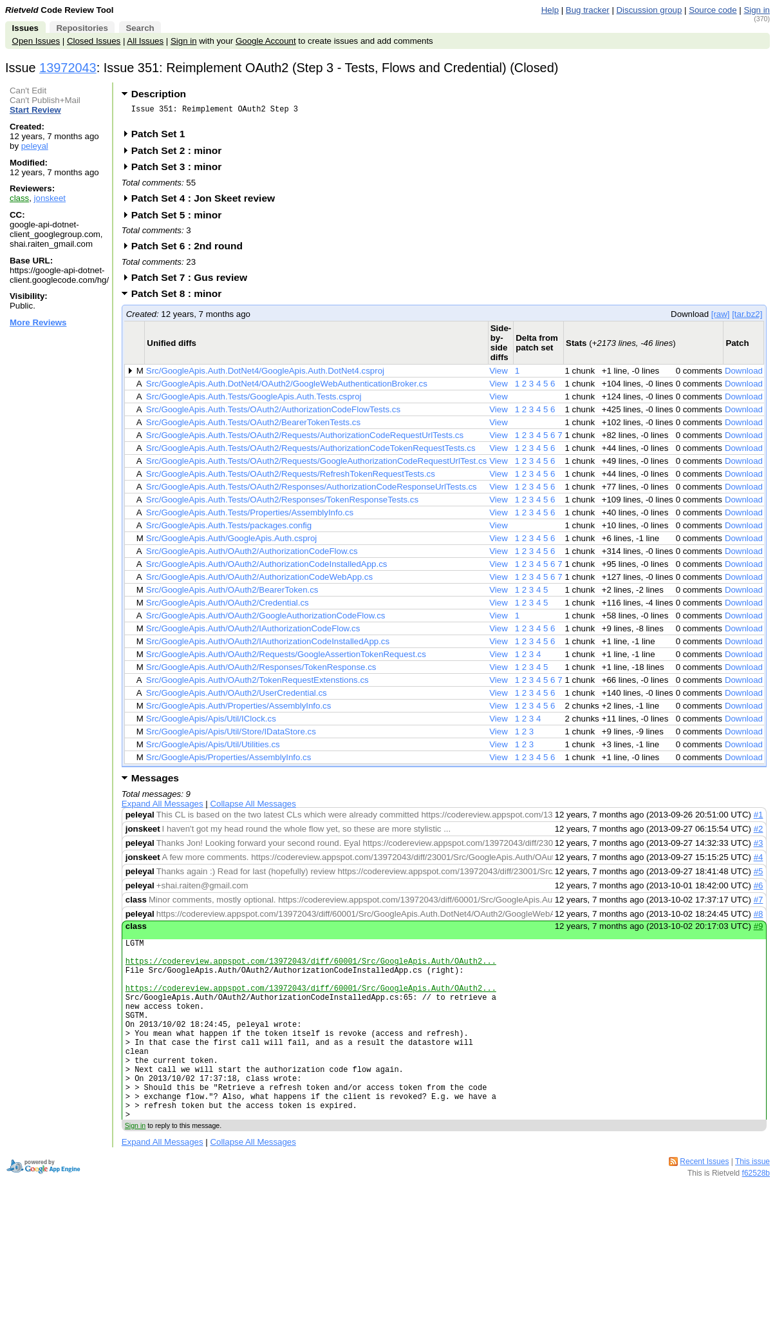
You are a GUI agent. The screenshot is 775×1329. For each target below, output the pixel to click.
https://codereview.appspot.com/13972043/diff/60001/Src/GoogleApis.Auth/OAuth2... (311, 970)
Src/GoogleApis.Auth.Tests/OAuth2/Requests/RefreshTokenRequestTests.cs (290, 478)
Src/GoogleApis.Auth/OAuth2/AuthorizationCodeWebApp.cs (259, 581)
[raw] (720, 318)
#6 (758, 889)
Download (744, 374)
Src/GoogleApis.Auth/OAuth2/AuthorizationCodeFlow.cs (252, 555)
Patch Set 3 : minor (180, 170)
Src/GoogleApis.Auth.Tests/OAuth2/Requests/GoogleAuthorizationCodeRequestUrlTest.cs (316, 465)
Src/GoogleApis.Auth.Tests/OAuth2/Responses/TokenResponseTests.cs (282, 503)
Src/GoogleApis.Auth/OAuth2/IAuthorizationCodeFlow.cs (253, 632)
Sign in (756, 10)
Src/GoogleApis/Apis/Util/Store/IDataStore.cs (231, 735)
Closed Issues (93, 41)
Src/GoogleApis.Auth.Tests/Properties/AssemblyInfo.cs (249, 516)
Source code (712, 10)
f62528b (756, 1215)
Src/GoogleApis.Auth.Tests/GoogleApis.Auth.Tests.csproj (254, 400)
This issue (752, 1204)
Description (158, 93)
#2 (758, 832)
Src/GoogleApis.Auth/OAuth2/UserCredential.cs (236, 697)
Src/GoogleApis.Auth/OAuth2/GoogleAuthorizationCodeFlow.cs (266, 619)
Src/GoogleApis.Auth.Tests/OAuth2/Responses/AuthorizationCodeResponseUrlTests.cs (311, 490)
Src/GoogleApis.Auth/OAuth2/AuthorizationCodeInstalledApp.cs (267, 568)
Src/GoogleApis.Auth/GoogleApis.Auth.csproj (231, 542)
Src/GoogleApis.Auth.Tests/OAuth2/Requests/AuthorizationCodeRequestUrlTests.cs (304, 439)
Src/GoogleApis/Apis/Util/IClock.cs (211, 722)
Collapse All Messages (252, 807)
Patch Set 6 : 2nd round (191, 249)
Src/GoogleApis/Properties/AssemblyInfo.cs (229, 761)
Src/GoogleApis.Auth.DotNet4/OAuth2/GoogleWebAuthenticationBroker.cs (286, 387)
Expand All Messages (162, 807)
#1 (758, 818)
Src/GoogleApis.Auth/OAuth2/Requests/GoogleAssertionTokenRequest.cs (286, 658)
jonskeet (50, 198)
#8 (758, 918)
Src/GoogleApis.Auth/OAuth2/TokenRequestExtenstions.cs (257, 684)
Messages (155, 781)
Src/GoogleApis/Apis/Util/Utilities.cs (213, 748)
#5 (758, 875)
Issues (25, 28)
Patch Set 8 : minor (180, 297)
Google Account (266, 41)
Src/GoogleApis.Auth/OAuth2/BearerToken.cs (232, 593)
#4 (758, 861)
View (498, 374)
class (19, 198)
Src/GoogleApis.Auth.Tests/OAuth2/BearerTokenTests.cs (253, 426)
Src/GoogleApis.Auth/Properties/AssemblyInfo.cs (238, 709)
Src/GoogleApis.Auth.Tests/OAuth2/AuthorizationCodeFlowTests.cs (273, 413)
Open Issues (36, 41)
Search (140, 28)
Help (550, 10)
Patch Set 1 (162, 137)
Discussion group (649, 10)
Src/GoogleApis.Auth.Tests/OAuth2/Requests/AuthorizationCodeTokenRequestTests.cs (311, 452)
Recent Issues (704, 1204)
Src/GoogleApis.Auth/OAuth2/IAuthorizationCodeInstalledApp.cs (267, 645)
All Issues (145, 41)
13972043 (68, 68)
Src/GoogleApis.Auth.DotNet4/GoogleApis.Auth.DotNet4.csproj (265, 374)
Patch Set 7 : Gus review (193, 281)
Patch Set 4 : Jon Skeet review (207, 201)
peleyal (34, 146)
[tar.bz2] (747, 318)
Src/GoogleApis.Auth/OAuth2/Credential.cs (227, 606)
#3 (758, 847)
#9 (758, 930)
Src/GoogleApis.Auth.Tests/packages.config (229, 529)
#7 (758, 903)
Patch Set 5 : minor (180, 218)
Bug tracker (588, 10)
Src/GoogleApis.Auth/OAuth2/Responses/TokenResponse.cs (261, 671)
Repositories (81, 28)
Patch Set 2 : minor (180, 154)
